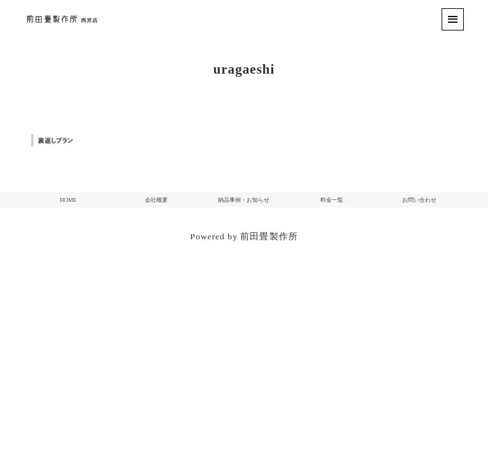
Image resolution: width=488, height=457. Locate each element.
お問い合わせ (419, 200)
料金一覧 (331, 200)
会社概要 (156, 200)
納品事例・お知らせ (243, 200)
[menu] (453, 19)
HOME (68, 200)
